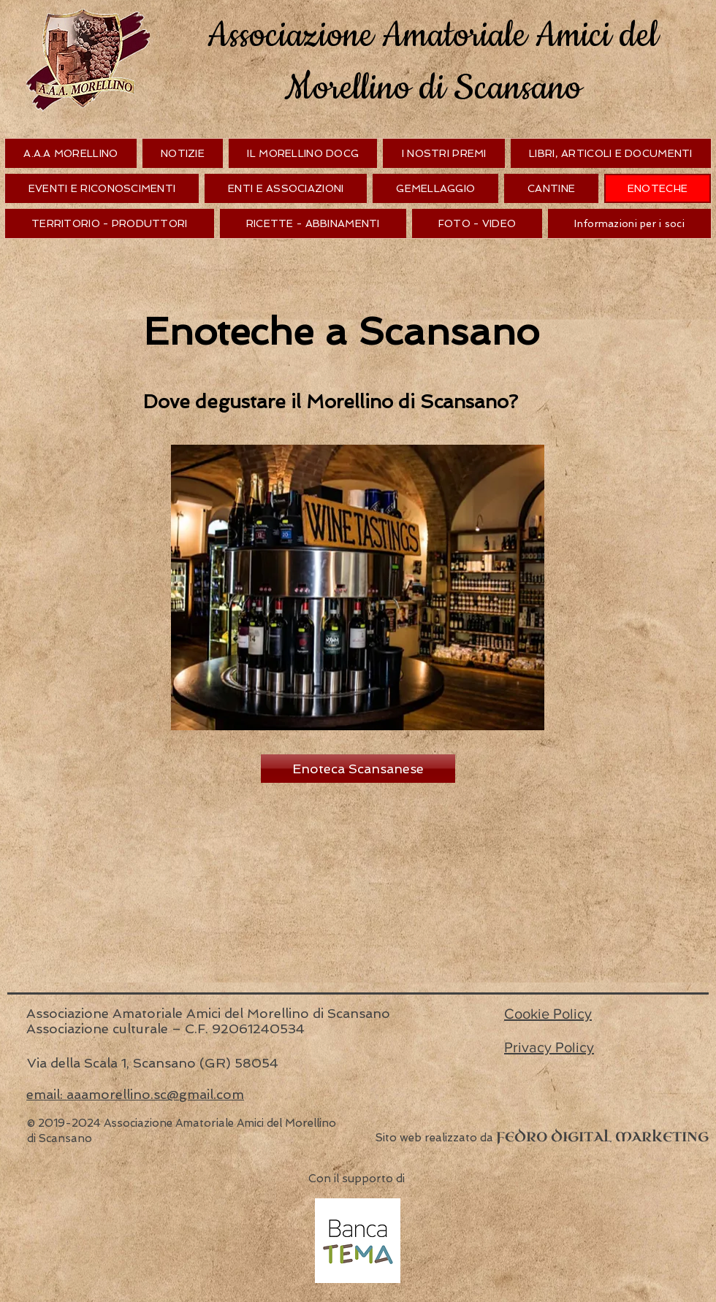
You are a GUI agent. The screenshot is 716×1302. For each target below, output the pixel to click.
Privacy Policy (549, 1047)
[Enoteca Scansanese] (358, 768)
